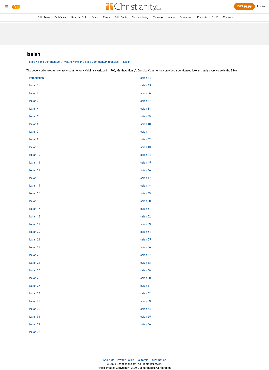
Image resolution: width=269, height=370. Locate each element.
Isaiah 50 (145, 201)
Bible (32, 61)
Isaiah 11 (34, 162)
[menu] (6, 7)
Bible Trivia (44, 17)
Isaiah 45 (145, 162)
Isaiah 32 (34, 324)
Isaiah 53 (145, 224)
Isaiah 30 (34, 309)
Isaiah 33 (34, 332)
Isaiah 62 (145, 293)
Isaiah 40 (145, 124)
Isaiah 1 (34, 85)
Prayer (106, 17)
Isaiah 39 (145, 116)
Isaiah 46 (145, 170)
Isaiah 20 (34, 231)
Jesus (95, 17)
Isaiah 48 (145, 185)
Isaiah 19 (34, 224)
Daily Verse (60, 17)
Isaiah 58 (145, 262)
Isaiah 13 (34, 178)
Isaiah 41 (145, 131)
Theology (158, 17)
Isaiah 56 (145, 247)
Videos (171, 17)
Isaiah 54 (145, 231)
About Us (108, 360)
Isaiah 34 (145, 78)
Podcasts (202, 17)
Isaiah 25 (34, 270)
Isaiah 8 (34, 139)
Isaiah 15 (34, 193)
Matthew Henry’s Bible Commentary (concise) (92, 61)
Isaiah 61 (145, 285)
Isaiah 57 (145, 255)
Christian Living (140, 17)
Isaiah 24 (34, 262)
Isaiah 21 (34, 239)
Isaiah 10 (34, 154)
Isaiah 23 (34, 255)
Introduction (36, 78)
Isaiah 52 (145, 216)
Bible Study (121, 17)
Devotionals (186, 17)
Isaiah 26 (34, 278)
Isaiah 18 (34, 216)
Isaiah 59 (145, 270)
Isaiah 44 (145, 154)
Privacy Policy (125, 360)
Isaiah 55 (145, 239)
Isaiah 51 (145, 208)
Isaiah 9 (34, 147)
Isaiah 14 (34, 185)
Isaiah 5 (34, 116)
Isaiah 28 (34, 293)
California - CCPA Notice (151, 360)
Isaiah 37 (145, 101)
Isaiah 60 (145, 278)
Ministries (228, 17)
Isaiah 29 (34, 301)
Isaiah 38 (145, 108)
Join (244, 6)
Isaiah (126, 61)
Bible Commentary (49, 61)
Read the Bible (79, 17)
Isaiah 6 (34, 124)
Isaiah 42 (145, 139)
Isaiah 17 (34, 208)
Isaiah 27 (34, 285)
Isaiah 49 (145, 193)
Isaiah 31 (34, 316)
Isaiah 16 (34, 201)
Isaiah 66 (145, 324)
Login (261, 6)
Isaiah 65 (145, 316)
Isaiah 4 (34, 108)
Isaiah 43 (145, 147)
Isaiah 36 (145, 93)
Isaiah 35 (145, 85)
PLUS (215, 17)
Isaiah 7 (34, 131)
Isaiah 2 (34, 93)
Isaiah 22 (34, 247)
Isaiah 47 (145, 178)
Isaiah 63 (145, 301)
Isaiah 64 (145, 309)
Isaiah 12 (34, 170)
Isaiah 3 (34, 101)
